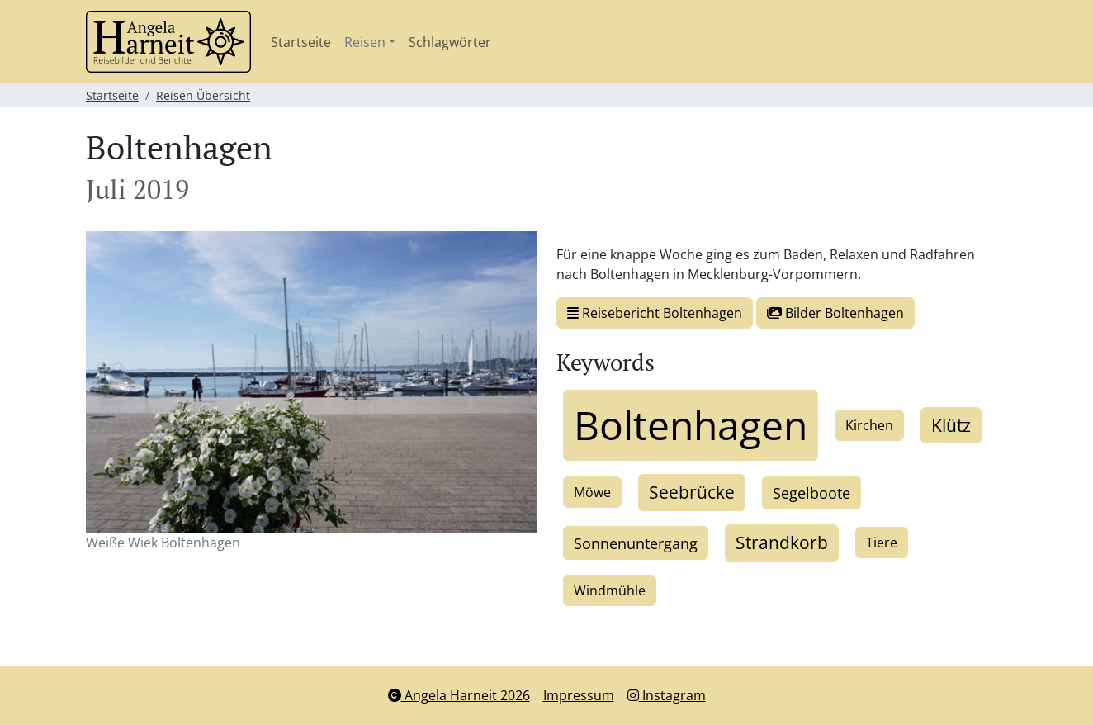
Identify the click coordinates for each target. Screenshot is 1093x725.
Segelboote (811, 492)
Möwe (592, 492)
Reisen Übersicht (203, 95)
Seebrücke (692, 492)
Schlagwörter (450, 42)
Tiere (881, 542)
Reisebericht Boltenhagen (654, 313)
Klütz (951, 425)
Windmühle (610, 590)
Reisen (365, 42)
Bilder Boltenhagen (835, 313)
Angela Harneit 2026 (459, 695)
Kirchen (869, 425)
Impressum (578, 695)
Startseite (301, 42)
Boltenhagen (690, 425)
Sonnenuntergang (636, 543)
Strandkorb (782, 542)
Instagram (666, 695)
